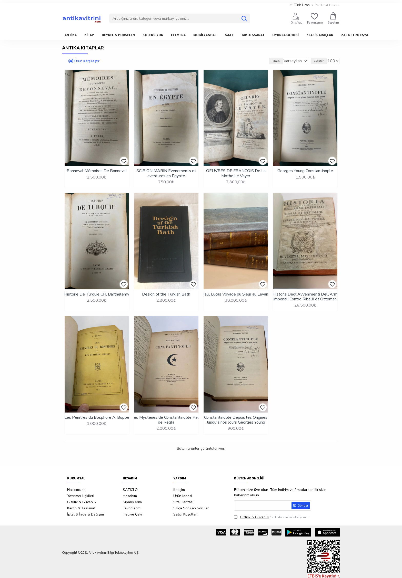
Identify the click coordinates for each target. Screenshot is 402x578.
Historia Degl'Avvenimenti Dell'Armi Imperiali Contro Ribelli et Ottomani (305, 297)
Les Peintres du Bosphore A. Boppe (96, 417)
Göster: (321, 61)
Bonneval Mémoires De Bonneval (97, 171)
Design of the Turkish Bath (166, 294)
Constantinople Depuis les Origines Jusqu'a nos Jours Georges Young (235, 420)
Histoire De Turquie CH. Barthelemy (96, 294)
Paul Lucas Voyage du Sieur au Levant (236, 294)
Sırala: (269, 61)
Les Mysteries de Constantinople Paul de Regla (166, 420)
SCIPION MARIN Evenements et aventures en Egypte (166, 173)
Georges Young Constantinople (305, 171)
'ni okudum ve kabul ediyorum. (271, 517)
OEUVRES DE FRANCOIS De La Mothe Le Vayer (236, 173)
